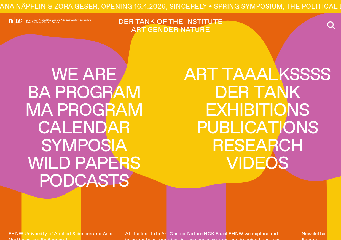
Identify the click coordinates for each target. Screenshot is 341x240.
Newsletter (314, 234)
